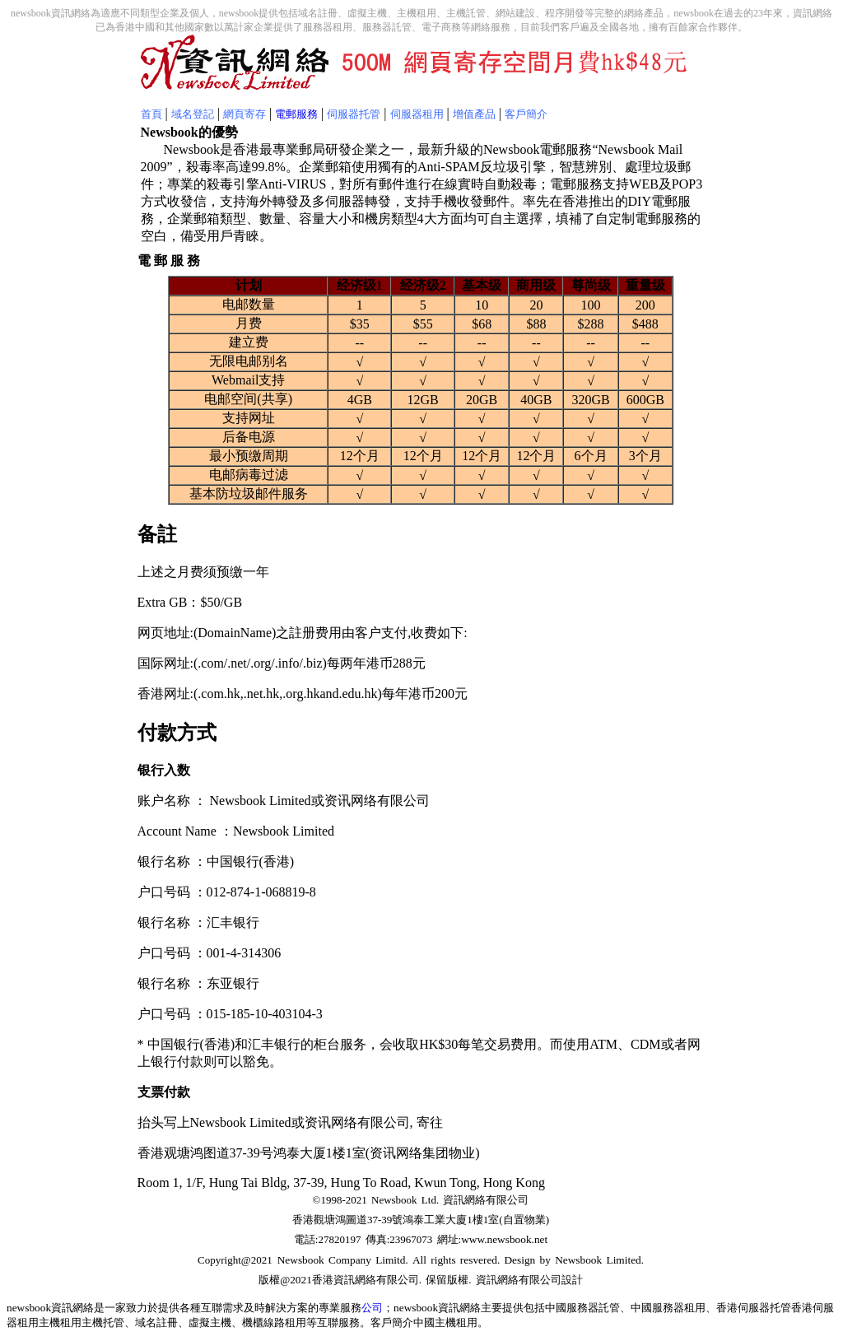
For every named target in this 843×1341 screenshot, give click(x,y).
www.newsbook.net (504, 1239)
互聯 (211, 1307)
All (419, 1260)
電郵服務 (296, 114)
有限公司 (397, 1279)
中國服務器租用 (668, 1307)
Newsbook (302, 1260)
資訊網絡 (354, 1279)
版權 (269, 1279)
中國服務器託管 (582, 1307)
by (543, 1260)
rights (443, 1260)
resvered (478, 1260)
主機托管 (103, 1322)
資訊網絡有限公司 (486, 1200)
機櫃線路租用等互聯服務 (301, 1322)
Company (349, 1260)
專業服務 (340, 1307)
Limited (621, 1260)
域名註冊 (156, 1322)
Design (519, 1260)
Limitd (390, 1260)
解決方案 (286, 1307)
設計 (572, 1279)
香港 (322, 1279)
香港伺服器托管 (753, 1307)
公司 (372, 1307)
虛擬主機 (210, 1322)
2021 (301, 1279)
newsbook (29, 1307)
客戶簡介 (391, 1322)
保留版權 (447, 1279)
